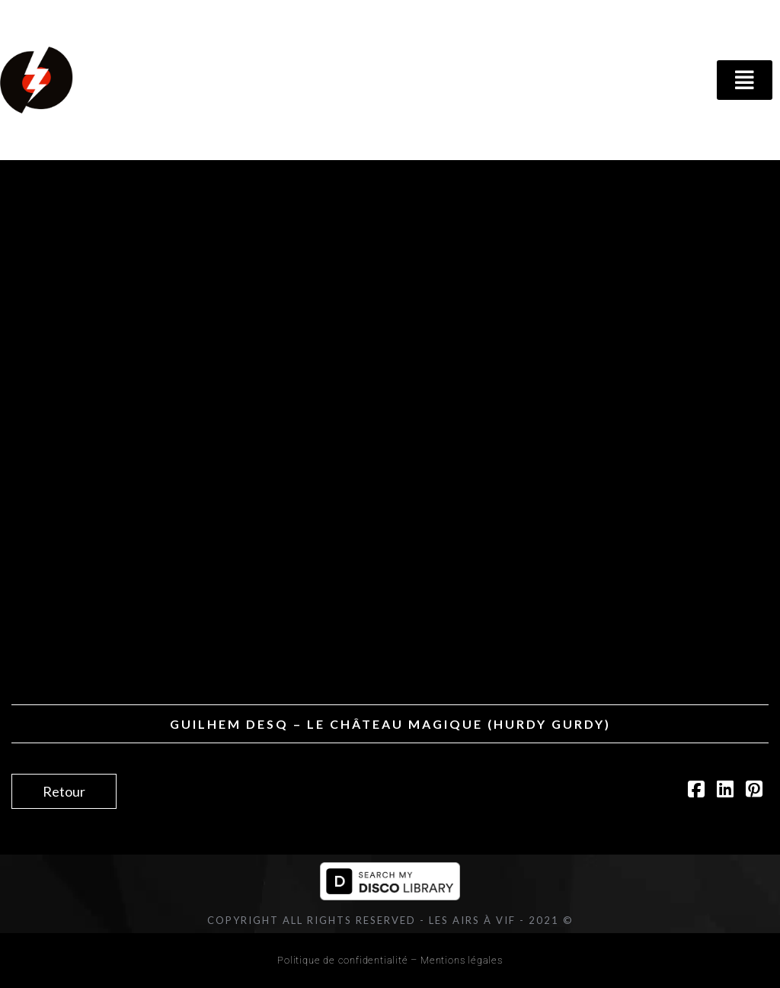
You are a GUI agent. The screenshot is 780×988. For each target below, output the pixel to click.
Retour (64, 791)
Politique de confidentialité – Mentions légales (390, 960)
